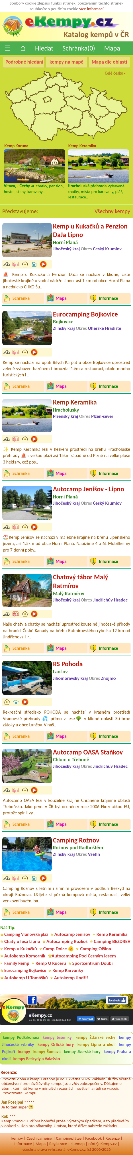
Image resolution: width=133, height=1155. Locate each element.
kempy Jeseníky (57, 1037)
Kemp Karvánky (67, 970)
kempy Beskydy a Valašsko (36, 1058)
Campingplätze (68, 1138)
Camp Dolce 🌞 (58, 949)
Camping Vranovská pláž (26, 934)
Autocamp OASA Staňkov (88, 752)
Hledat (44, 48)
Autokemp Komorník (24, 956)
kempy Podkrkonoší (21, 1037)
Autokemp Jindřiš (71, 978)
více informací (91, 8)
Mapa (112, 48)
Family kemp (16, 963)
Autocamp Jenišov (72, 934)
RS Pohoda (68, 664)
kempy (25, 1051)
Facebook (93, 1138)
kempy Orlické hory (56, 1044)
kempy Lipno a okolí (96, 1044)
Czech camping (39, 1138)
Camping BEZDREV (112, 941)
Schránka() (78, 48)
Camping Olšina (95, 949)
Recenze (112, 1138)
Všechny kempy (112, 211)
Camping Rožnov (76, 840)
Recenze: (9, 1072)
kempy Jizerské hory (82, 1051)
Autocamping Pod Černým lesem (84, 956)
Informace (23, 1143)
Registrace (58, 1143)
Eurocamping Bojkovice (85, 314)
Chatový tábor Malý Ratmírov (80, 581)
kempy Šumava (47, 1051)
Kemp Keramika (75, 402)
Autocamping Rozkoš (67, 941)
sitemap (78, 1143)
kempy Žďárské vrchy (95, 1037)
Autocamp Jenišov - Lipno (88, 489)
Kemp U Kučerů (51, 963)
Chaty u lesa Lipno (22, 941)
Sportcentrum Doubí (92, 963)
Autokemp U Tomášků (26, 978)
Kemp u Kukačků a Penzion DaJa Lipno (90, 230)
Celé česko (114, 73)
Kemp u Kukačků (20, 949)
